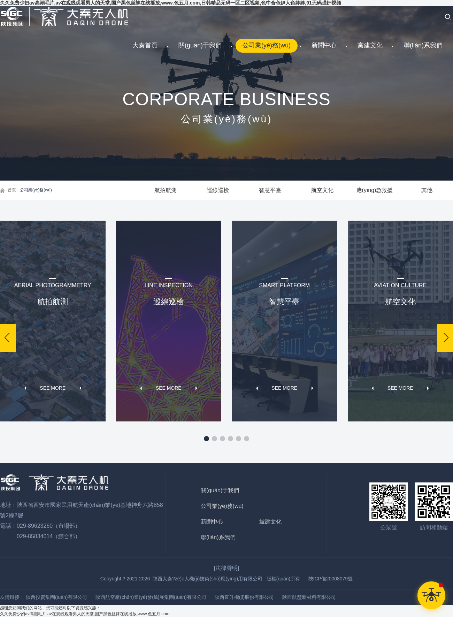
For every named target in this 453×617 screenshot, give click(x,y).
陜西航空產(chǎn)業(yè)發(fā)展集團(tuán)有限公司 (150, 597)
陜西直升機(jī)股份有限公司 (244, 597)
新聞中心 (324, 45)
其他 (426, 190)
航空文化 (322, 190)
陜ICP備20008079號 (330, 578)
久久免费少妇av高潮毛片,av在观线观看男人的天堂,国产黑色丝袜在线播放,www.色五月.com (84, 613)
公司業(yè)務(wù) (267, 45)
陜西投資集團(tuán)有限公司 (56, 597)
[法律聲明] (226, 568)
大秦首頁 (145, 45)
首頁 (12, 190)
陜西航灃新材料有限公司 (309, 597)
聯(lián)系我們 (423, 45)
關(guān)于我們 (200, 45)
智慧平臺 (270, 190)
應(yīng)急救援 (374, 190)
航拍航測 (165, 190)
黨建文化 (370, 45)
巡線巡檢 (218, 190)
